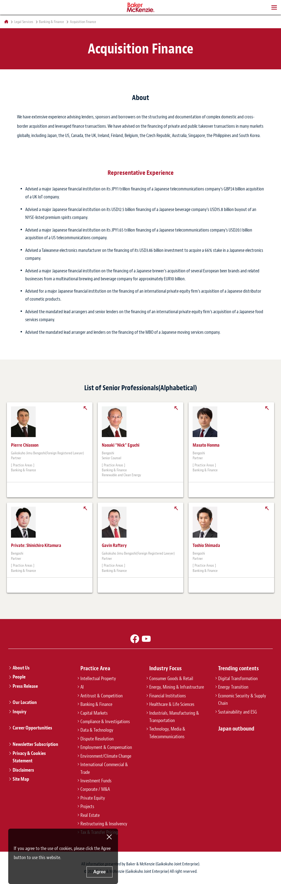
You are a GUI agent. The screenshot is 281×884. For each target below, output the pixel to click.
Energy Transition (233, 687)
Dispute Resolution (97, 738)
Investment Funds (95, 780)
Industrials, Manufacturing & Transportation (174, 717)
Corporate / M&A (95, 789)
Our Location (25, 702)
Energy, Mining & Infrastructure (176, 687)
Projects (87, 806)
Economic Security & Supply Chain (242, 699)
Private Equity (92, 798)
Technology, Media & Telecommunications (167, 733)
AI (82, 687)
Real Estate (90, 815)
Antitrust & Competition (101, 695)
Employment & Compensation (106, 747)
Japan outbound (236, 728)
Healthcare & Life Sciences (171, 704)
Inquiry (19, 711)
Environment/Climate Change (105, 756)
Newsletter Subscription (35, 744)
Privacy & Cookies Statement (29, 757)
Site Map (21, 779)
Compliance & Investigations (105, 721)
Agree (99, 871)
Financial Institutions (167, 695)
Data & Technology (96, 730)
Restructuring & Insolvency (103, 823)
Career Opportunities (32, 728)
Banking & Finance (51, 22)
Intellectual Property (98, 678)
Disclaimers (23, 770)
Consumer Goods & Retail (171, 678)
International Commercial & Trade (104, 768)
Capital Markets (94, 713)
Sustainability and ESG (237, 712)
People (19, 677)
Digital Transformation (238, 678)
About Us (21, 668)
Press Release (25, 686)
